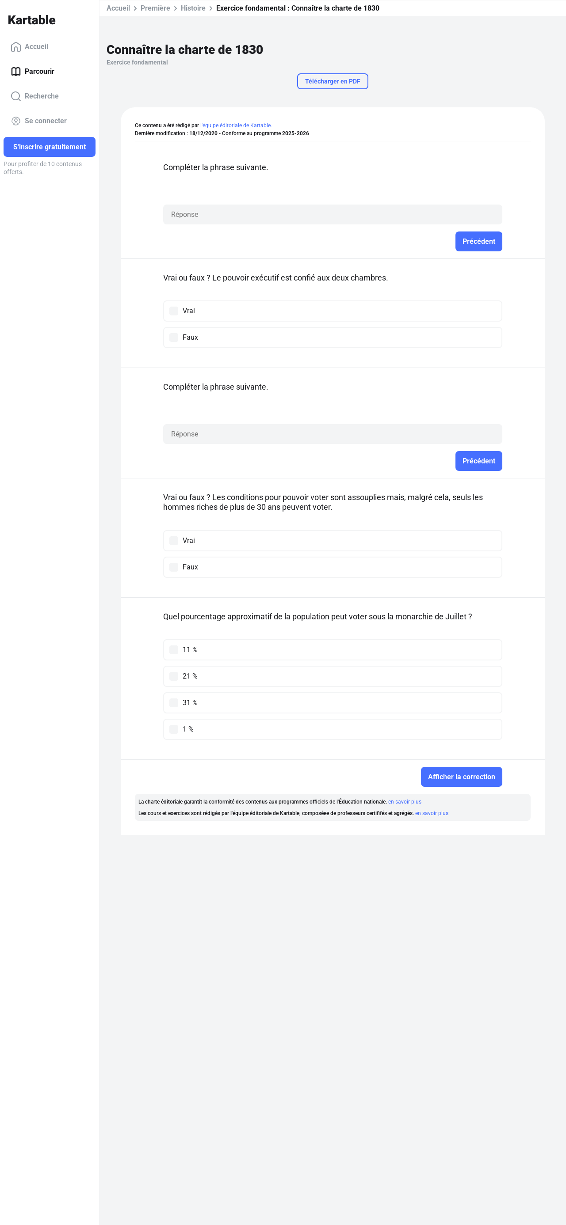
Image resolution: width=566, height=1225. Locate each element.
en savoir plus (404, 802)
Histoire (193, 8)
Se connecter (39, 121)
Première (155, 8)
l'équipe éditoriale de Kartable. (236, 125)
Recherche (35, 96)
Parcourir (32, 71)
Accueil (29, 47)
